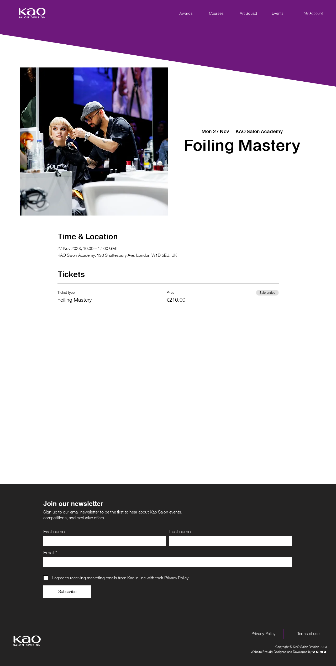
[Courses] (216, 13)
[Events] (277, 13)
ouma (319, 651)
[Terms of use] (308, 633)
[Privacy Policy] (263, 633)
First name (54, 531)
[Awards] (185, 13)
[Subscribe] (67, 591)
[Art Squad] (248, 13)
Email (48, 552)
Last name (180, 531)
